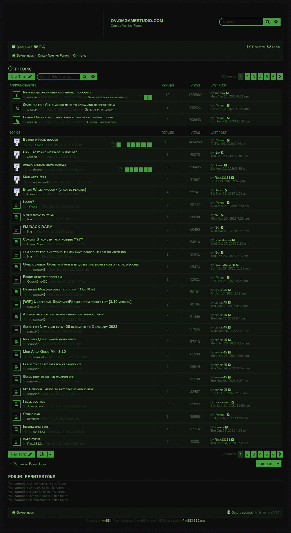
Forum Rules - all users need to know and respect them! (68, 117)
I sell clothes (34, 401)
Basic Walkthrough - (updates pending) (54, 189)
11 (149, 145)
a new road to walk (38, 214)
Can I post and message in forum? (50, 152)
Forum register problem (42, 276)
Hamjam (32, 194)
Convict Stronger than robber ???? (53, 239)
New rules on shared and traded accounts (57, 92)
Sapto (219, 165)
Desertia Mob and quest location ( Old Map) (59, 289)
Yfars (220, 105)
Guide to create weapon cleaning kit (52, 364)
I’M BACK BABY (37, 227)
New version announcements (108, 97)
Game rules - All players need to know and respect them (69, 104)
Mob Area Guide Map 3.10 (44, 351)
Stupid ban (31, 414)
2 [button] (247, 76)
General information (99, 109)
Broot (219, 190)
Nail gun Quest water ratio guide (49, 339)
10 (143, 145)
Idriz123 (39, 431)
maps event (31, 439)
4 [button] (260, 76)
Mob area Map (34, 177)
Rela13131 (222, 177)
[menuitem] (39, 46)
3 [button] (254, 76)
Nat (217, 152)
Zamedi (219, 427)
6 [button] (273, 76)
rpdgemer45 (41, 182)
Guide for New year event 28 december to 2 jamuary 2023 (70, 326)
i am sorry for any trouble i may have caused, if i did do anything (74, 252)
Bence (37, 169)
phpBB (106, 521)
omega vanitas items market (44, 164)
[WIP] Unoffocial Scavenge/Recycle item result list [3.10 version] (77, 301)
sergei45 (39, 269)
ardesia (32, 97)
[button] (280, 76)
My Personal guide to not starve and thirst (58, 389)
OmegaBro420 (225, 265)
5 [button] (267, 76)
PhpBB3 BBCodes (194, 521)
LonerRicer (35, 244)
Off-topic (20, 68)
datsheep (33, 418)
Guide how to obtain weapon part (49, 376)
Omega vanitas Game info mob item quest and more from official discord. (81, 264)
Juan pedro (35, 406)
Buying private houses (40, 139)
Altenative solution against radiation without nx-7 (63, 314)
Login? (28, 202)
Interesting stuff (36, 426)
